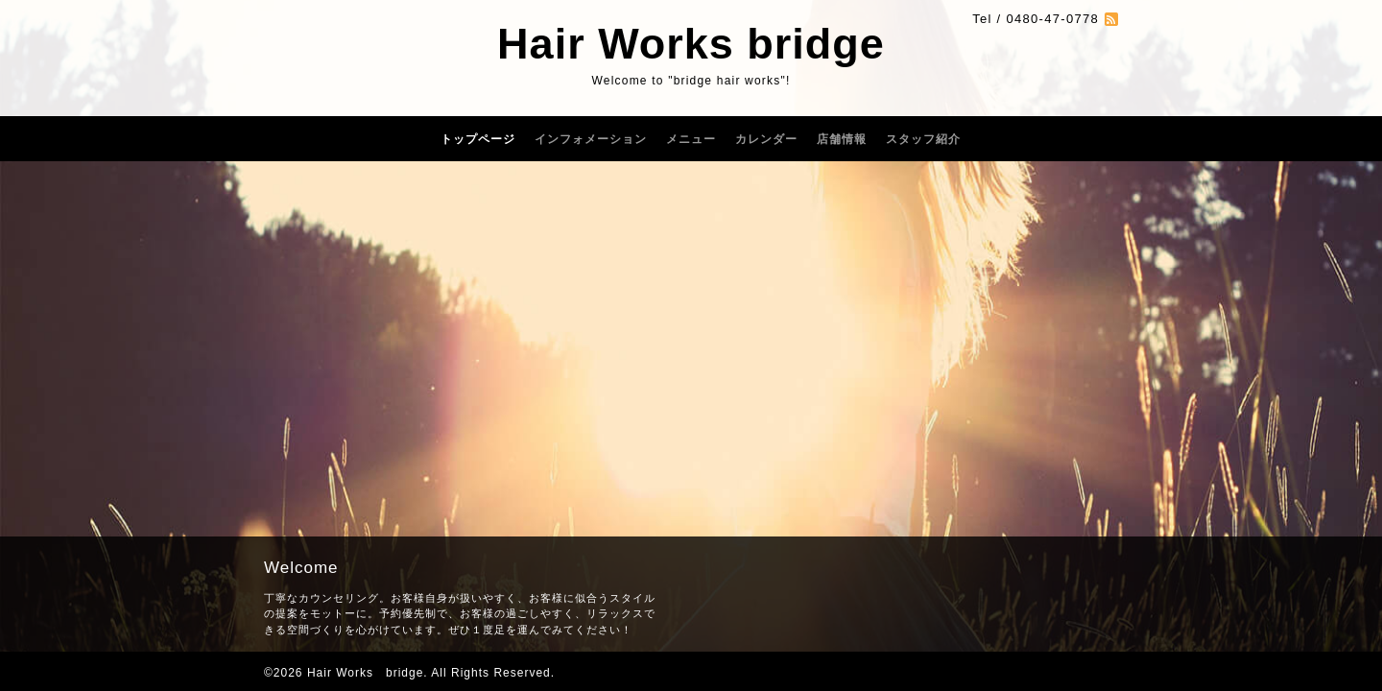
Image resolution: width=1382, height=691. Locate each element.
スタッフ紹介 (923, 139)
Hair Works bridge (691, 43)
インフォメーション (591, 139)
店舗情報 (842, 139)
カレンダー (766, 139)
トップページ (478, 139)
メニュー (691, 139)
